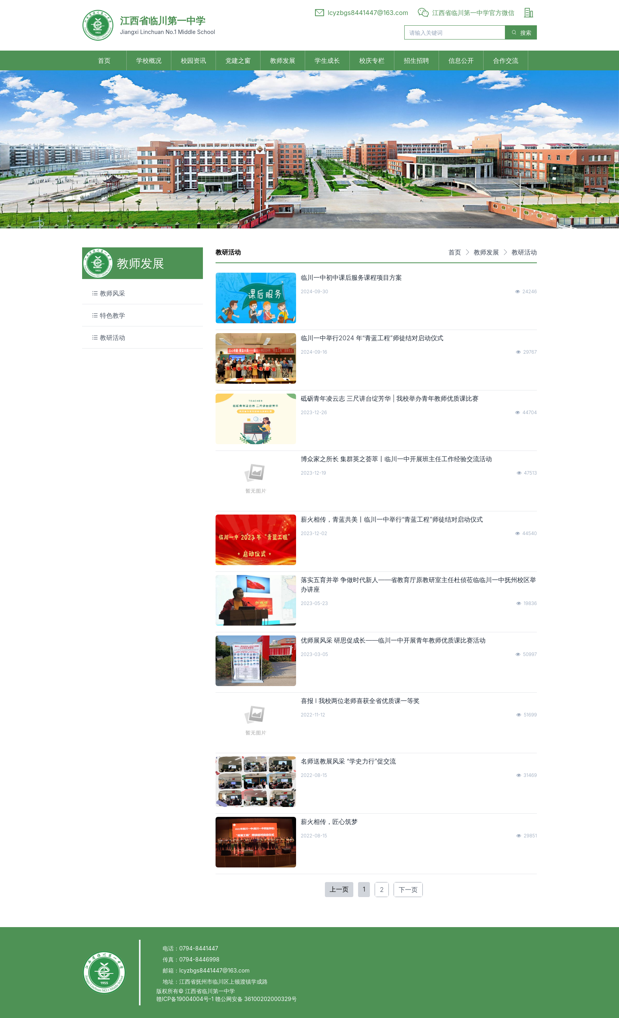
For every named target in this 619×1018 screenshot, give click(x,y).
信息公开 (461, 60)
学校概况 (148, 60)
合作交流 (505, 60)
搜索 (521, 32)
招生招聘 (416, 60)
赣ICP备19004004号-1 (185, 998)
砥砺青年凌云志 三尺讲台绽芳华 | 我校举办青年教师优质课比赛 (390, 398)
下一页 (408, 890)
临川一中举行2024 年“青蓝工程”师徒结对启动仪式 (372, 338)
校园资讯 (193, 60)
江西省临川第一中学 (162, 20)
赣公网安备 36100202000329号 (256, 998)
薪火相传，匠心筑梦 (329, 822)
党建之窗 (238, 60)
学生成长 (327, 60)
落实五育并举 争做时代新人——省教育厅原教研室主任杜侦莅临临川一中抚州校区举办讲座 (418, 584)
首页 (104, 60)
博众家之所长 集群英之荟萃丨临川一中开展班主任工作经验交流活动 (396, 459)
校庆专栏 (372, 60)
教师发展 (282, 60)
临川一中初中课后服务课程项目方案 (351, 277)
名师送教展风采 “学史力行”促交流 (348, 761)
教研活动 (524, 252)
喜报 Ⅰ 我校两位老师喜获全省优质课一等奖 (360, 701)
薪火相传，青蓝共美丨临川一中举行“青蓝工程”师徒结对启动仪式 (392, 519)
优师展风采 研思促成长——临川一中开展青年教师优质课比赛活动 (393, 640)
